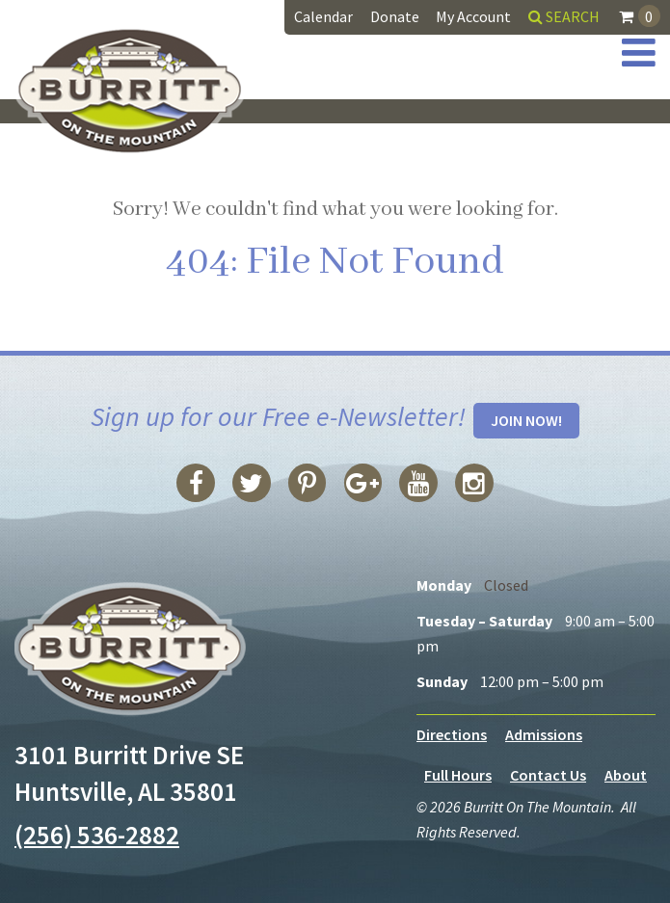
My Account (473, 16)
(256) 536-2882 (96, 834)
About (625, 774)
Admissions (543, 734)
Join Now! (526, 420)
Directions (451, 734)
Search (564, 16)
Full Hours (458, 774)
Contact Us (548, 774)
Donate (394, 16)
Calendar (323, 16)
